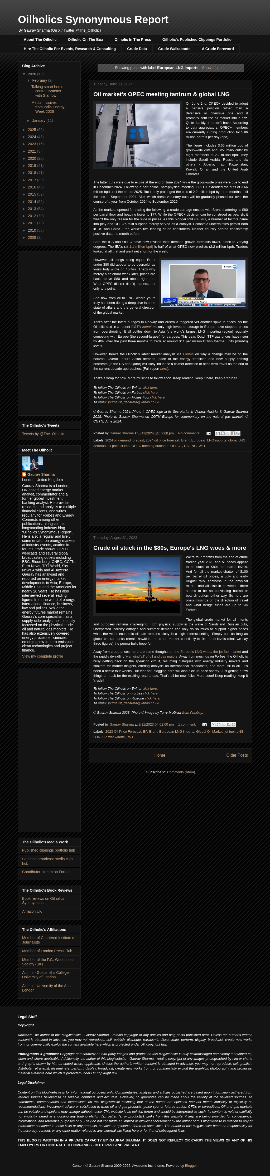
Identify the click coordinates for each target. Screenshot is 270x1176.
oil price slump (118, 446)
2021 (32, 151)
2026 (32, 74)
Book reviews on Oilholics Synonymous (43, 900)
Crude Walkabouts (174, 49)
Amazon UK (32, 911)
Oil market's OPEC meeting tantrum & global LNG (161, 94)
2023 (32, 144)
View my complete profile (42, 656)
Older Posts (237, 755)
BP (145, 731)
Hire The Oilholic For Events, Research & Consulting (70, 49)
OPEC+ (176, 446)
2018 (32, 173)
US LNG (190, 446)
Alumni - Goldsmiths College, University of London (46, 974)
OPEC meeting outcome (150, 446)
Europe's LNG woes (195, 652)
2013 (32, 209)
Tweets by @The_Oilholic (43, 434)
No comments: (189, 433)
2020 (32, 158)
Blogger (191, 1166)
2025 (32, 130)
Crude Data (137, 49)
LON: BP (100, 737)
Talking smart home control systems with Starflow (47, 91)
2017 (32, 180)
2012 (32, 216)
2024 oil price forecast (162, 440)
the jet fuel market (227, 652)
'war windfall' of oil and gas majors (151, 656)
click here (149, 388)
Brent (185, 440)
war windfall (117, 737)
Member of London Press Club (47, 951)
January (39, 120)
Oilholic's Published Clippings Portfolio (197, 39)
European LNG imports (208, 440)
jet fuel (230, 731)
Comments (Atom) (181, 772)
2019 (32, 165)
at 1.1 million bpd (138, 247)
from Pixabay (192, 713)
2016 (32, 187)
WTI (202, 446)
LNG (240, 731)
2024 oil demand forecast (124, 440)
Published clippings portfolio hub (48, 850)
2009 (32, 237)
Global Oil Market (209, 731)
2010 (32, 230)
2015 (32, 194)
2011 (32, 223)
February (40, 80)
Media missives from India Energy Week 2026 (48, 107)
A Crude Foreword (218, 49)
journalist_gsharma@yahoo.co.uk (133, 402)
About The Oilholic (40, 39)
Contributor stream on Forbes (46, 872)
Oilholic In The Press (132, 39)
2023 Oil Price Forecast (123, 731)
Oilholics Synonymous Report (93, 19)
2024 (32, 137)
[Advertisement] (170, 488)
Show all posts (214, 68)
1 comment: (187, 724)
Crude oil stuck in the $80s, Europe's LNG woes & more (169, 548)
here (163, 369)
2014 (32, 202)
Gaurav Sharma (41, 474)
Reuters (200, 219)
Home (159, 755)
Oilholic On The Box (85, 39)
